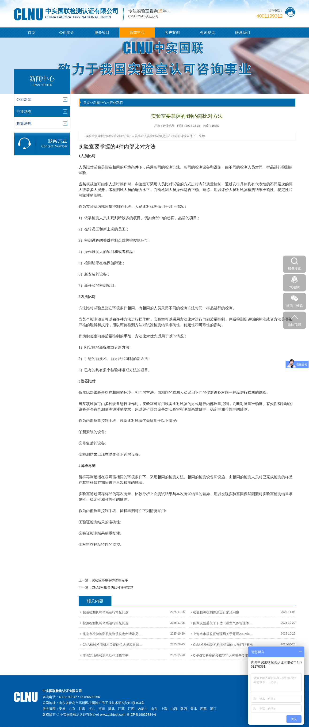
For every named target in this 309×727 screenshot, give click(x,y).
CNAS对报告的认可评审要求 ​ (113, 587)
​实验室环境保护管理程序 (110, 580)
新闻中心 (137, 32)
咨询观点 (207, 32)
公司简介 (66, 32)
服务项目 (101, 32)
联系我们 (242, 32)
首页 (31, 32)
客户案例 (172, 32)
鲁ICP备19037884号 (141, 714)
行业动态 (116, 102)
